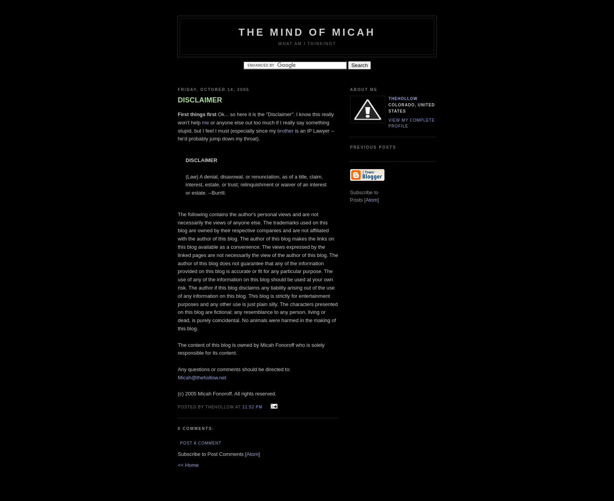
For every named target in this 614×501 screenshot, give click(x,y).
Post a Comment (200, 443)
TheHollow (402, 99)
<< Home (188, 465)
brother (285, 131)
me (205, 123)
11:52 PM (253, 407)
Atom (252, 454)
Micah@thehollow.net (202, 378)
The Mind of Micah (307, 32)
